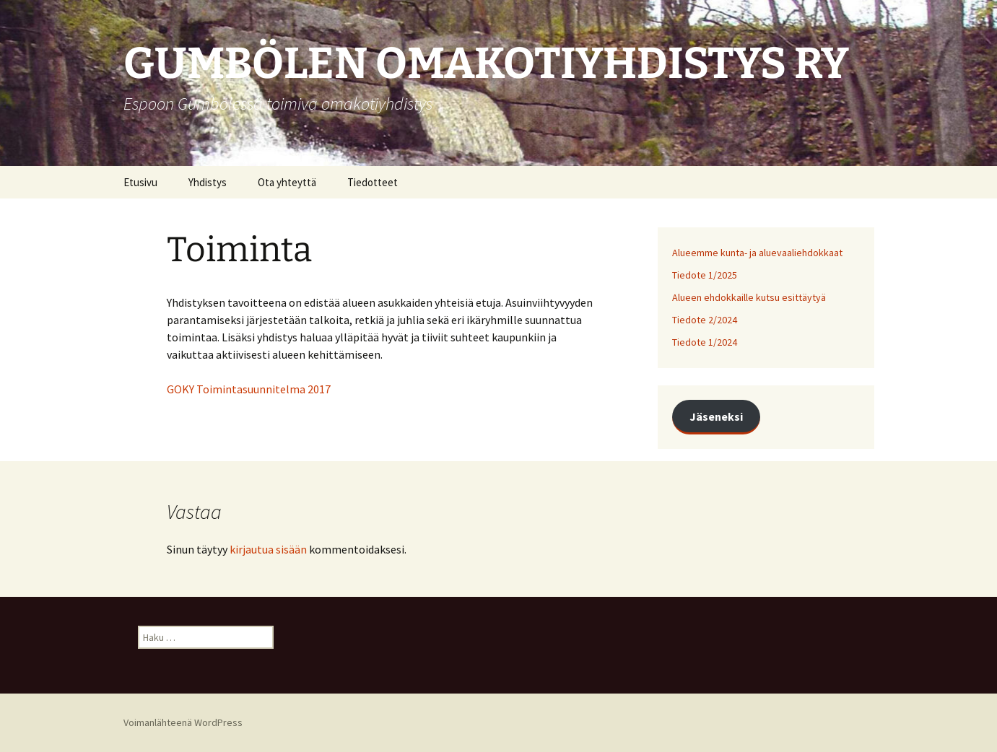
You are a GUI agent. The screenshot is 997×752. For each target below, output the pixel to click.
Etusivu (140, 182)
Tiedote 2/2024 (704, 319)
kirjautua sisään (268, 549)
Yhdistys (207, 182)
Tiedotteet (372, 182)
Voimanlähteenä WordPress (183, 722)
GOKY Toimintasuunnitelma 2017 (249, 389)
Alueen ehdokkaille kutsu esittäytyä (749, 297)
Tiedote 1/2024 (704, 342)
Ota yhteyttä (287, 182)
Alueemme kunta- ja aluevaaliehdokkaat (757, 252)
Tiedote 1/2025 (704, 274)
